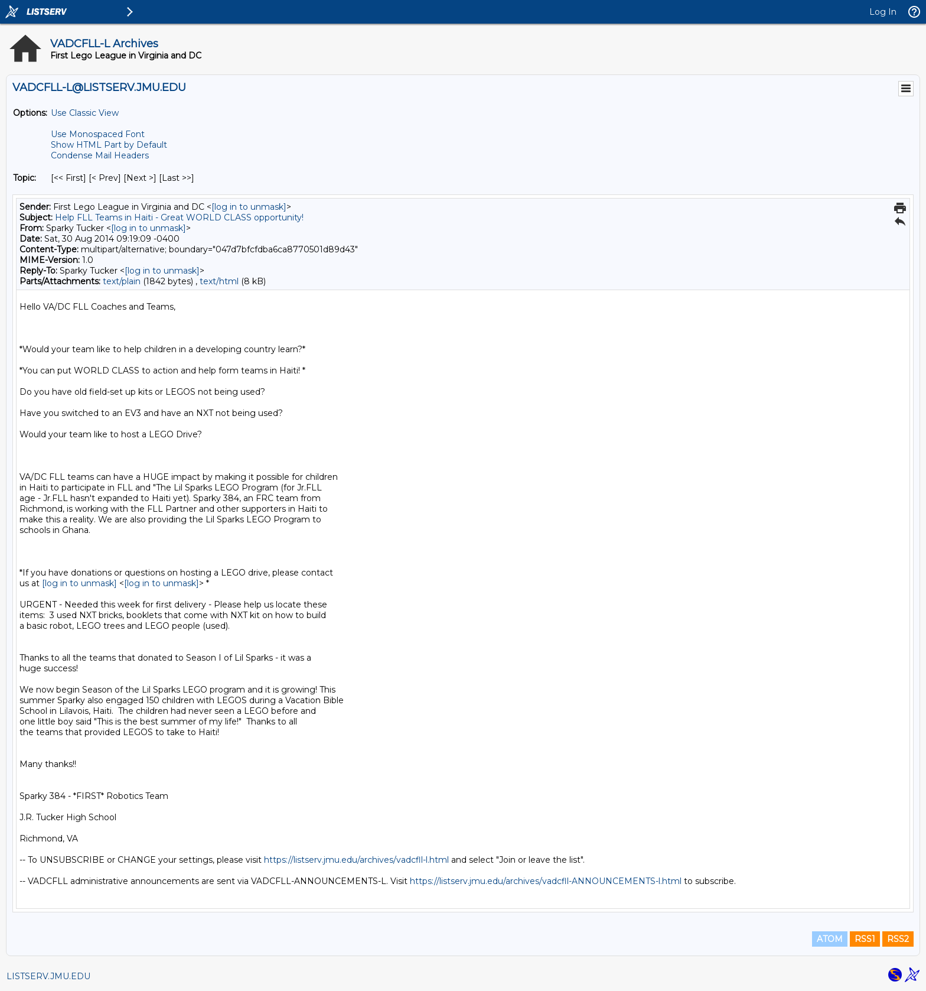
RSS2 (898, 939)
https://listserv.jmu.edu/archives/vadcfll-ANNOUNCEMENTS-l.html (546, 881)
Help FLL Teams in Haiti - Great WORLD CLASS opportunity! (179, 217)
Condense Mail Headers (100, 155)
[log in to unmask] (248, 207)
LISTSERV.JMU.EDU (48, 976)
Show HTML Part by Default (109, 144)
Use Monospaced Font (98, 134)
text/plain (122, 281)
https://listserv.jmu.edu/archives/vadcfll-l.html (356, 859)
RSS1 (865, 939)
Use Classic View (85, 113)
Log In (882, 12)
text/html (219, 281)
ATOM (830, 939)
